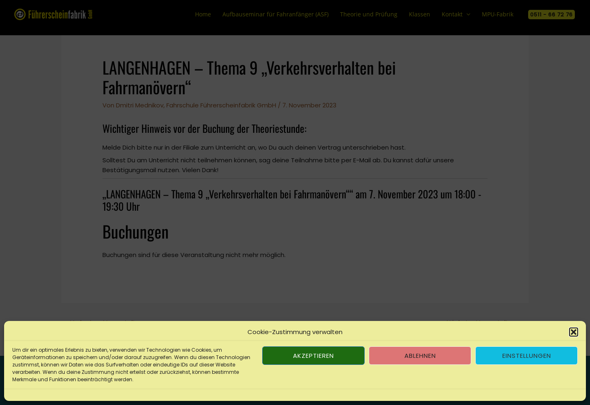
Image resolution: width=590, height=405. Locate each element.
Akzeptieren (313, 355)
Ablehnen (420, 355)
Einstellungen (526, 355)
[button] (574, 332)
